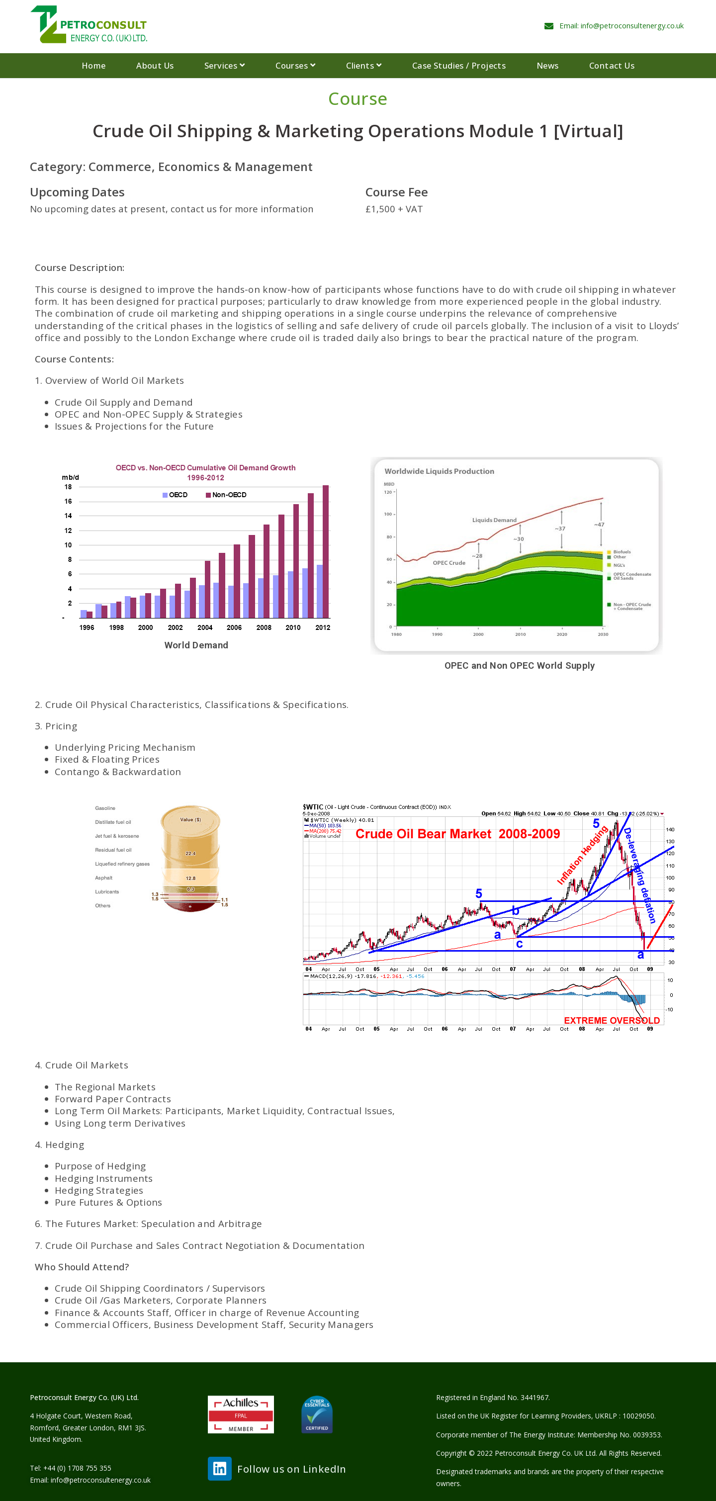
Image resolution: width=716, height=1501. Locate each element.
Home (94, 65)
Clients (363, 65)
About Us (155, 65)
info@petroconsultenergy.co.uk (101, 1480)
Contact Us (611, 65)
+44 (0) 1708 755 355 (77, 1468)
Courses (295, 65)
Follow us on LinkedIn (291, 1469)
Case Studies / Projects (459, 65)
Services (224, 65)
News (548, 65)
